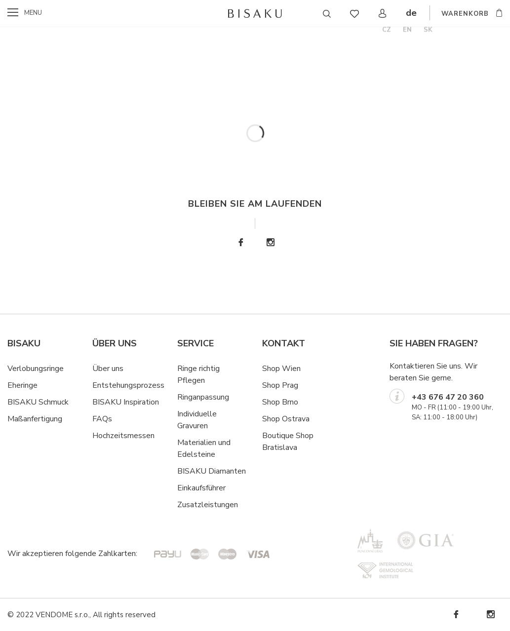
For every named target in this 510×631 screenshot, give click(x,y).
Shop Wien (281, 368)
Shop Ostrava (286, 418)
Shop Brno (280, 402)
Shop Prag (280, 385)
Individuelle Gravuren (197, 419)
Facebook (240, 242)
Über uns (107, 368)
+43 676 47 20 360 (448, 397)
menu (33, 12)
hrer (219, 488)
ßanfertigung (40, 418)
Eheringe (22, 385)
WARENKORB (465, 13)
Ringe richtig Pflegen (198, 374)
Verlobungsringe (35, 368)
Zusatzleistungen (207, 504)
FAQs (102, 418)
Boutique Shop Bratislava (288, 441)
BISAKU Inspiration (125, 402)
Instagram (270, 242)
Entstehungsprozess (128, 385)
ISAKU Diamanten (214, 471)
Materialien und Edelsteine (204, 448)
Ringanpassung (203, 397)
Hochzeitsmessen (123, 435)
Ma (12, 418)
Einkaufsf (192, 488)
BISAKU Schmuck (38, 402)
